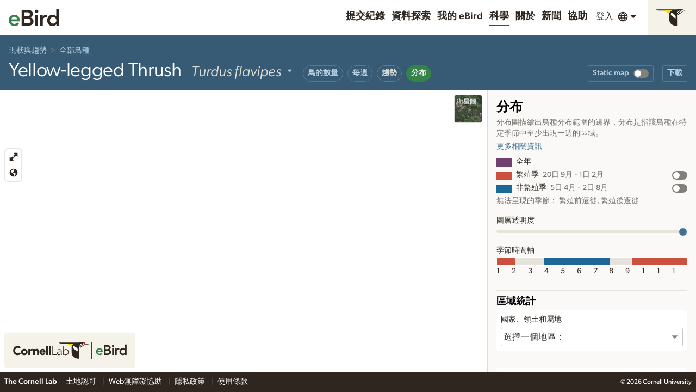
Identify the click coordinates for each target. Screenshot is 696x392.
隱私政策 (191, 381)
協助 (577, 16)
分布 (418, 73)
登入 (604, 16)
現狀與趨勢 (28, 50)
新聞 (551, 16)
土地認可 (82, 381)
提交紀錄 (365, 16)
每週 (360, 73)
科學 (499, 16)
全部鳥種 (74, 50)
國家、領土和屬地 (531, 319)
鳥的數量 (323, 73)
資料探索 (411, 16)
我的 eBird (460, 16)
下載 (674, 73)
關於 (525, 16)
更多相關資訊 (519, 146)
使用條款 (232, 381)
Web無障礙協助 (136, 381)
